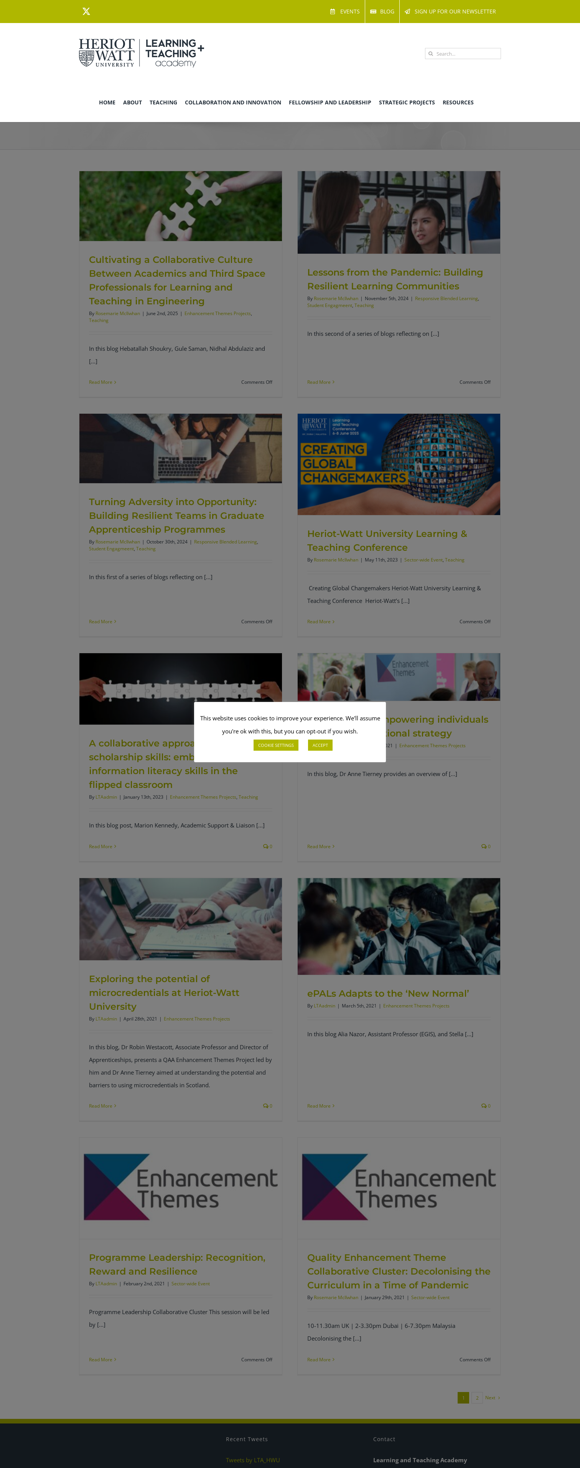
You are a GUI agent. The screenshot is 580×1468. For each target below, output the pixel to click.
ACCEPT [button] (320, 745)
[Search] (430, 53)
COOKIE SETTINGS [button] (276, 745)
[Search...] (463, 53)
